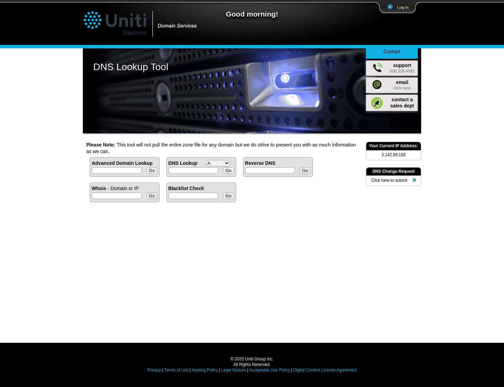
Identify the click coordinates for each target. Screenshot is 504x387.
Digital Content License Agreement (325, 370)
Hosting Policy (204, 370)
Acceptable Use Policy (269, 370)
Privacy (154, 370)
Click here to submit (393, 180)
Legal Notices (233, 370)
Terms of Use (176, 370)
